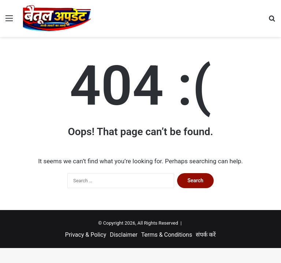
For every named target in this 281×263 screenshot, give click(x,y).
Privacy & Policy (85, 234)
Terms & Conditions (166, 234)
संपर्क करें (206, 234)
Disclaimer (123, 234)
